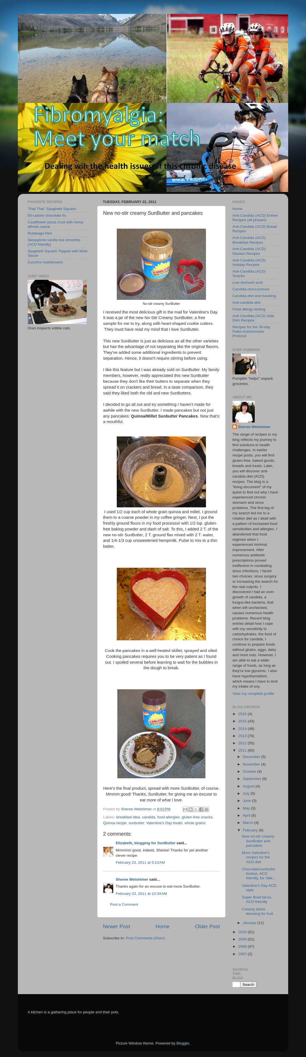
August (249, 786)
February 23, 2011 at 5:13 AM (140, 862)
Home (162, 926)
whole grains (195, 823)
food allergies (168, 817)
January (250, 923)
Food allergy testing (248, 309)
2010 (243, 932)
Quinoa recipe (115, 823)
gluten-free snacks (197, 817)
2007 (243, 954)
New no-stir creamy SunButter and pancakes (258, 840)
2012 (243, 743)
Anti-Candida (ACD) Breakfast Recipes (249, 240)
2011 (243, 750)
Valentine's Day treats (164, 823)
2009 (243, 939)
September (252, 779)
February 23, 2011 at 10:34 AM (141, 893)
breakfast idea (128, 817)
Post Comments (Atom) (145, 938)
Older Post (207, 926)
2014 (243, 729)
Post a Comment (124, 904)
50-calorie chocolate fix (47, 215)
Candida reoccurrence (250, 289)
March (248, 823)
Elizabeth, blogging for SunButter (145, 843)
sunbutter (136, 823)
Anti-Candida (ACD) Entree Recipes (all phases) (255, 217)
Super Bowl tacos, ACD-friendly (257, 899)
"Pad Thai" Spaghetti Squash (52, 209)
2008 (243, 946)
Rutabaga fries (40, 233)
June (247, 801)
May (247, 808)
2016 (243, 714)
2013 (243, 736)
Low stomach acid (247, 282)
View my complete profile (253, 694)
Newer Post (116, 926)
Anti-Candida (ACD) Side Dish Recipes (253, 318)
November (252, 764)
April (247, 815)
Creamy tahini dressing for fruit (257, 911)
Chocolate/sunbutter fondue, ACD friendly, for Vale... (259, 873)
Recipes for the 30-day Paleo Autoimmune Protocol (251, 331)
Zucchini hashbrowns (45, 262)
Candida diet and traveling (254, 296)
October (250, 771)
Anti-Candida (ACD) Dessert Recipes (249, 251)
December (252, 757)
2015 (243, 721)
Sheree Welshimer (132, 879)
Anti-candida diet (246, 302)
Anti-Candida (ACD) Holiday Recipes (249, 262)
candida (148, 817)
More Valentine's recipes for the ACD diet (256, 857)
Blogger (182, 1043)
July (247, 793)
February (251, 830)
